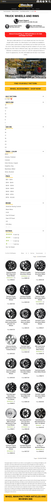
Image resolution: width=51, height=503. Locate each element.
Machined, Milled (7, 160)
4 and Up (10, 226)
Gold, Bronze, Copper (8, 154)
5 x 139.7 (6, 90)
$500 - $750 (7, 186)
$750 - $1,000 (7, 188)
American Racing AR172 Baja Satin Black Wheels (9, 267)
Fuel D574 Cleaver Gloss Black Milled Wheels (9, 446)
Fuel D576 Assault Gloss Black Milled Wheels (42, 267)
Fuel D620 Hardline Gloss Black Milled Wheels (25, 368)
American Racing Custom (10, 198)
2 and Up (10, 232)
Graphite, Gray (6, 157)
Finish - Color (25, 142)
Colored (4, 151)
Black (4, 145)
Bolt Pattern (25, 87)
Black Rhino (6, 201)
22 (3, 135)
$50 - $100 (6, 171)
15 (3, 121)
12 (3, 105)
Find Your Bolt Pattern (25, 75)
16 (3, 124)
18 (3, 130)
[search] (49, 1)
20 (3, 132)
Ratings (25, 222)
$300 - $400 (7, 180)
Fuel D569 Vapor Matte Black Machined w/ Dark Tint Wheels (9, 394)
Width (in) (25, 93)
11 (2, 102)
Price (25, 167)
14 (3, 108)
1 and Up (9, 235)
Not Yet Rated (7, 238)
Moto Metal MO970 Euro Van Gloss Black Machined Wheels (25, 420)
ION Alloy (6, 215)
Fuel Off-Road (7, 207)
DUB (4, 204)
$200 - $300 (7, 177)
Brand (25, 194)
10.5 (3, 99)
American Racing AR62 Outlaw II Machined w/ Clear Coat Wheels (9, 420)
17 (3, 127)
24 (3, 138)
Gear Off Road (7, 209)
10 (3, 96)
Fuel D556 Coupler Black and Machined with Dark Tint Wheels (9, 317)
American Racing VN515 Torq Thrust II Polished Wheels (9, 342)
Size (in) (25, 118)
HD (4, 212)
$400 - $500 (7, 183)
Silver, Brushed (6, 163)
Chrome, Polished (7, 148)
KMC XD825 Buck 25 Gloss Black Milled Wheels (42, 342)
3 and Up (10, 229)
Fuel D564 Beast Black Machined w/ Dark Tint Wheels (41, 420)
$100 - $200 (7, 174)
